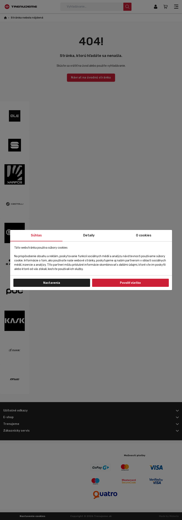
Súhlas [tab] (36, 235)
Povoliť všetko (130, 283)
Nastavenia (51, 283)
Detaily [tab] (89, 235)
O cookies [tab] (143, 235)
